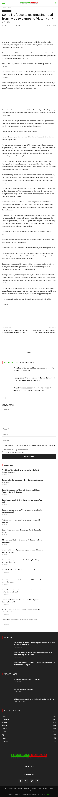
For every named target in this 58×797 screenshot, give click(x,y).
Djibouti (26, 789)
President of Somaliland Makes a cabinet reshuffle (19, 570)
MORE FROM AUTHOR (28, 363)
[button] (55, 3)
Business (25, 791)
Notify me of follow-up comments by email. (17, 450)
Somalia (9, 11)
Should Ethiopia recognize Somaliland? (27, 679)
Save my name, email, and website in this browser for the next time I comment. (29, 445)
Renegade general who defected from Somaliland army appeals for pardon (15, 331)
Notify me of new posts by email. (14, 452)
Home (4, 8)
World (45, 789)
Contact (32, 791)
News (9, 8)
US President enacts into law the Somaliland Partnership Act (34, 699)
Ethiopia (33, 789)
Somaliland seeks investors (23, 689)
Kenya (39, 789)
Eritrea (51, 789)
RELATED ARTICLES (11, 363)
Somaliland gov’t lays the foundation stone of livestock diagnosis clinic (43, 331)
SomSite (48, 794)
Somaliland (12, 789)
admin (6, 26)
